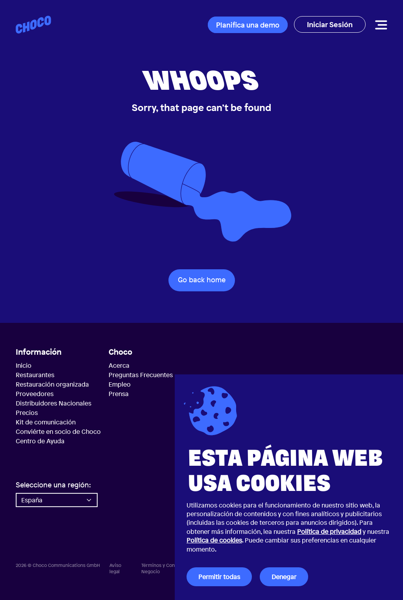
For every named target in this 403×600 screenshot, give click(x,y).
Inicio (23, 365)
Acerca (119, 365)
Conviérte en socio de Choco (58, 431)
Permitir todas (219, 576)
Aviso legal (115, 568)
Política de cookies (214, 540)
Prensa (119, 393)
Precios (27, 412)
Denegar (284, 576)
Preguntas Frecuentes (141, 374)
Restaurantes (35, 374)
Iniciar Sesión (330, 24)
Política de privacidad (329, 531)
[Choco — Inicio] (33, 24)
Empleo (120, 384)
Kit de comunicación (46, 422)
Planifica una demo (247, 25)
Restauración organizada (52, 384)
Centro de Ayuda (40, 441)
